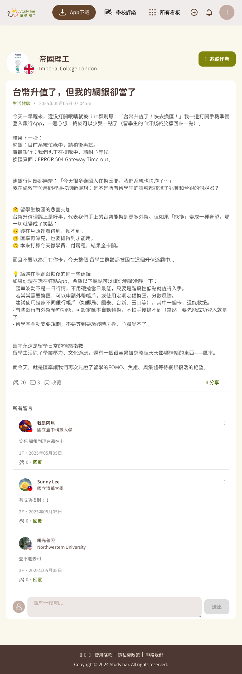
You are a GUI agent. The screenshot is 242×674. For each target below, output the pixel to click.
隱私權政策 (129, 655)
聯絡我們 (154, 655)
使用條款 (103, 655)
